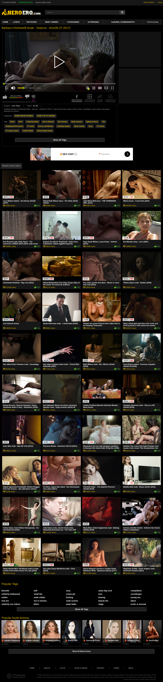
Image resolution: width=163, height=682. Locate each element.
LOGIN (159, 2)
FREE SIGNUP (149, 2)
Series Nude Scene (44, 131)
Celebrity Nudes (63, 126)
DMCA (131, 668)
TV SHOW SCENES (9, 2)
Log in (62, 668)
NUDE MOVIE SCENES (24, 116)
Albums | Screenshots (122, 22)
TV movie (100, 126)
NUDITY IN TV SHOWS (46, 116)
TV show (30, 126)
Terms (116, 668)
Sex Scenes (62, 122)
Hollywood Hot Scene (14, 126)
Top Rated (31, 22)
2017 (20, 122)
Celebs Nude (28, 131)
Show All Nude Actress (81, 651)
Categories (73, 22)
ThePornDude (152, 22)
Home (5, 22)
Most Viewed (51, 22)
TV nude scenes (12, 131)
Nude (12, 122)
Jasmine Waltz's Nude (43, 2)
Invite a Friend (81, 668)
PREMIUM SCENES (26, 2)
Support (100, 668)
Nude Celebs (79, 126)
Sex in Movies (48, 122)
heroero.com (21, 675)
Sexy (91, 126)
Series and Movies (45, 126)
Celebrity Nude (32, 122)
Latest (16, 22)
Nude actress (76, 122)
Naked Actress (92, 122)
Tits (103, 122)
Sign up (47, 668)
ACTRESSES (93, 22)
